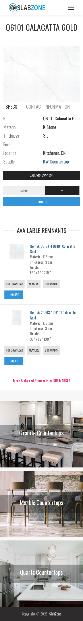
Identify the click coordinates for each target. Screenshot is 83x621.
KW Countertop (56, 161)
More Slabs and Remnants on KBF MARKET (41, 380)
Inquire (14, 294)
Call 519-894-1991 (41, 175)
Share (24, 190)
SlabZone (55, 614)
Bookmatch (51, 284)
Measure (33, 284)
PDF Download (14, 284)
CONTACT (42, 201)
